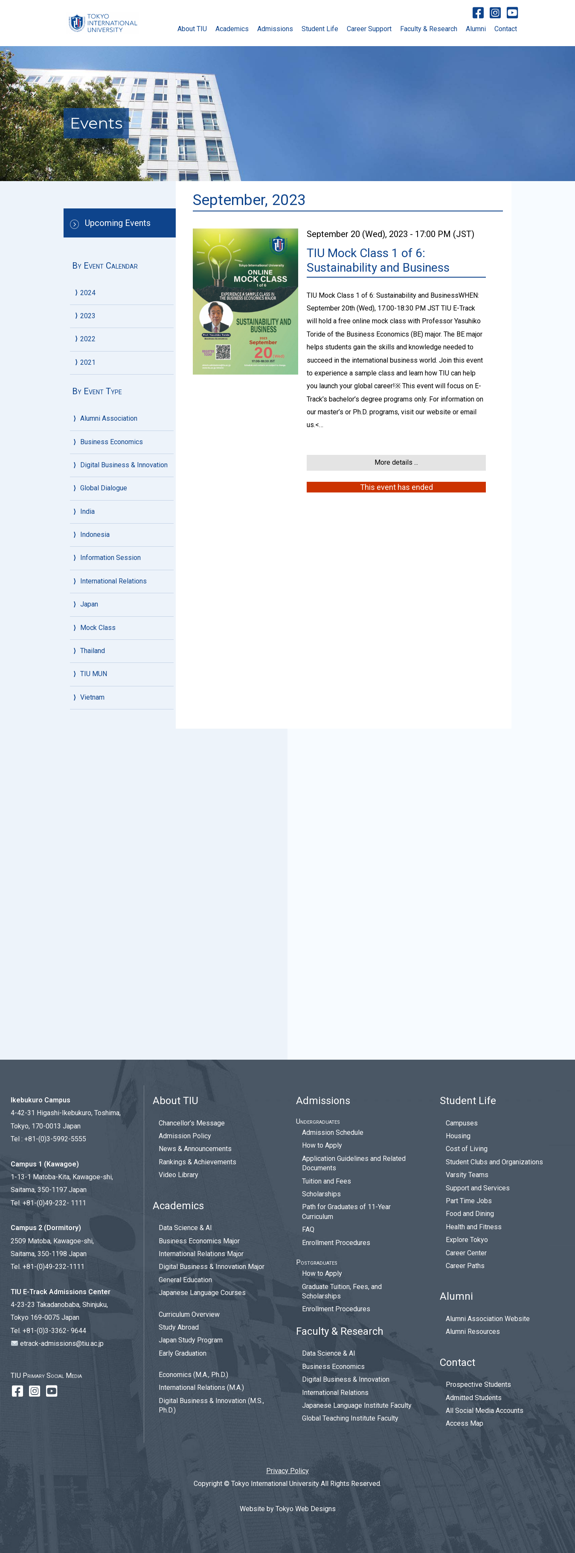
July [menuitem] (98, 678)
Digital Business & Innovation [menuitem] (124, 796)
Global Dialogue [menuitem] (103, 819)
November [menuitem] (107, 474)
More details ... (396, 462)
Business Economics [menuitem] (111, 772)
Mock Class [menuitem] (98, 958)
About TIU (192, 29)
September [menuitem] (108, 504)
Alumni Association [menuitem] (108, 749)
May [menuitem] (98, 534)
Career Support (369, 29)
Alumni (476, 29)
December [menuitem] (107, 458)
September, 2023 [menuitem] (117, 391)
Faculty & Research (428, 29)
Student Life (320, 29)
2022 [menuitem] (88, 444)
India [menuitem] (87, 842)
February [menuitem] (105, 564)
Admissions (275, 29)
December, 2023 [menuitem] (116, 345)
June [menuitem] (99, 307)
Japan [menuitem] (89, 935)
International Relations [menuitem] (113, 912)
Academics (232, 29)
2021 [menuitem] (88, 603)
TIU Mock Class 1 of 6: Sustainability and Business (378, 260)
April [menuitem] (99, 549)
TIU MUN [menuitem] (93, 1005)
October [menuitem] (104, 489)
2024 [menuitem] (88, 293)
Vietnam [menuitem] (92, 1028)
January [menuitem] (103, 421)
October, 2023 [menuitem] (113, 376)
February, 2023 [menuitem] (114, 405)
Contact (505, 29)
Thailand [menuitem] (92, 982)
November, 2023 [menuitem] (116, 360)
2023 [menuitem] (88, 330)
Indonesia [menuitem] (95, 865)
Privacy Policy (287, 1471)
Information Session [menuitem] (110, 889)
